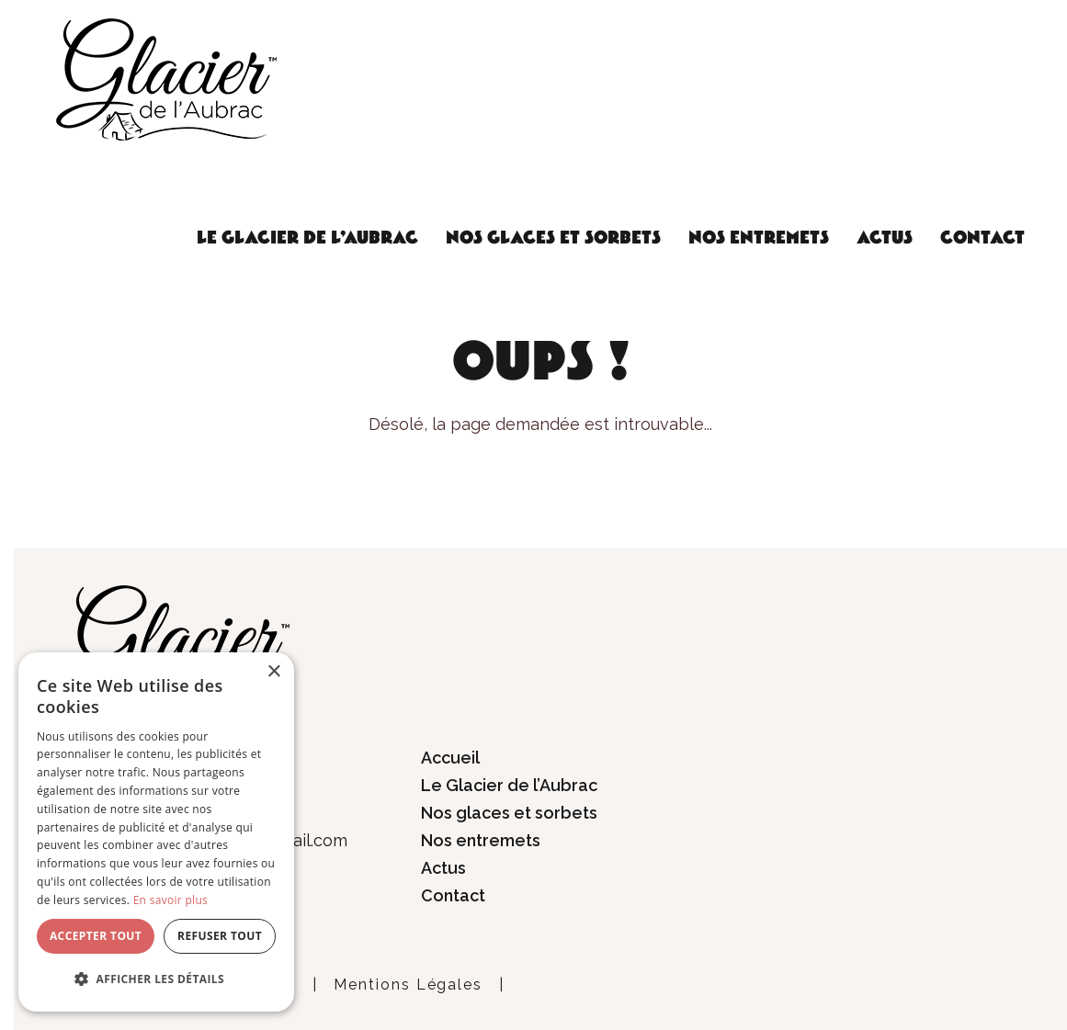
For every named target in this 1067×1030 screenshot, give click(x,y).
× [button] (273, 672)
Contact (982, 238)
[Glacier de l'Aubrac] (166, 77)
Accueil (450, 757)
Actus (885, 238)
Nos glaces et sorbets (553, 238)
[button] (156, 979)
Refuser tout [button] (219, 936)
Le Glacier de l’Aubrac (307, 238)
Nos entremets (758, 238)
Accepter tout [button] (96, 936)
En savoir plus (170, 900)
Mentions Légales (408, 984)
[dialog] (156, 832)
